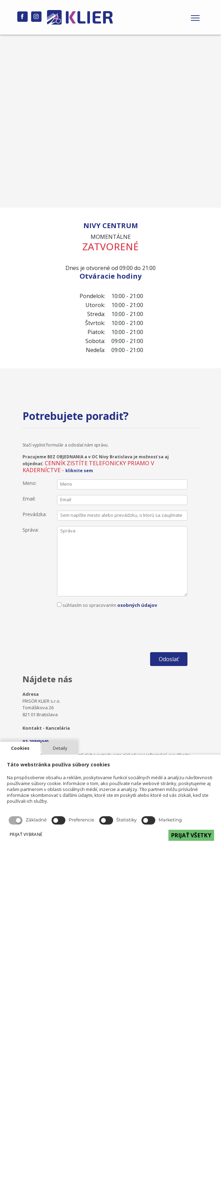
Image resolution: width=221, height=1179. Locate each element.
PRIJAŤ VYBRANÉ (26, 834)
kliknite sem (79, 471)
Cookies (20, 748)
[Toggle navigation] (195, 17)
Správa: (30, 529)
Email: (29, 498)
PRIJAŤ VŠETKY (191, 835)
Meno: (29, 483)
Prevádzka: (34, 514)
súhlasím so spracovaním (109, 619)
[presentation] (109, 622)
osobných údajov (137, 605)
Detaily (60, 748)
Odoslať (169, 659)
